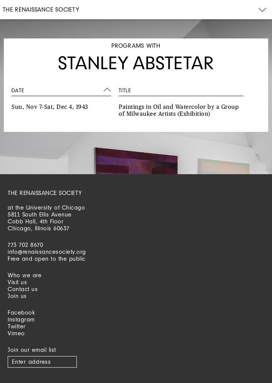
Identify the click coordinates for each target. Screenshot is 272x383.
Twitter (17, 326)
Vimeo (16, 333)
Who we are (24, 275)
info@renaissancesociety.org (47, 251)
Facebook (21, 312)
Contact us (23, 289)
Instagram (21, 319)
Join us (17, 296)
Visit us (17, 282)
